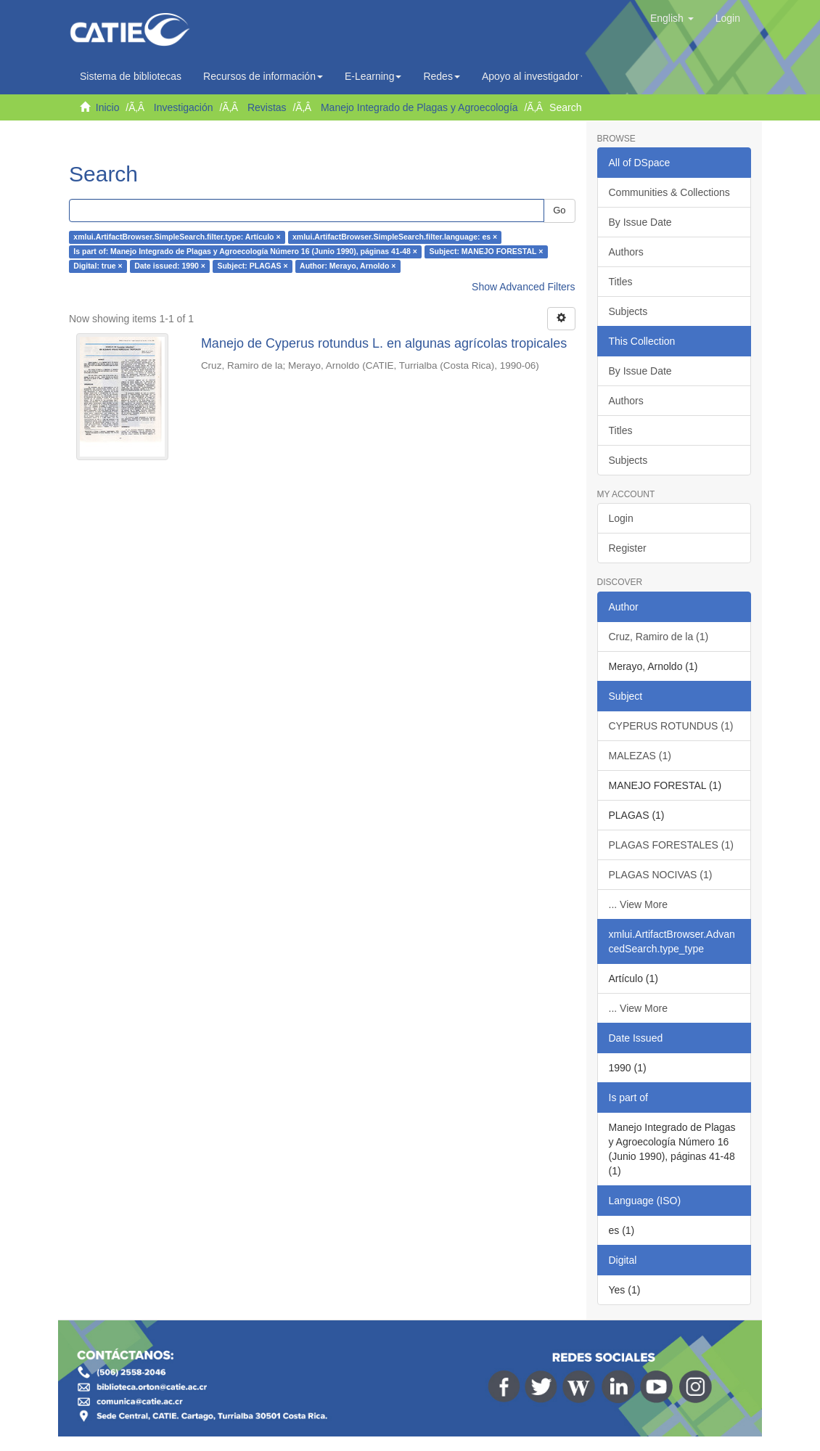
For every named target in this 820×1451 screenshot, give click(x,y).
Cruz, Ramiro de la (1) (659, 636)
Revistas (267, 107)
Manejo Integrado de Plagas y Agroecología (419, 107)
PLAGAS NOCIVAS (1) (661, 874)
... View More (638, 904)
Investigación (183, 107)
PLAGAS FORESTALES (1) (671, 845)
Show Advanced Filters (523, 287)
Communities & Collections (669, 192)
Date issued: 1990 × (169, 266)
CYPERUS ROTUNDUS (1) (671, 726)
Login (621, 518)
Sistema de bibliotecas (130, 76)
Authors (626, 252)
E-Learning (373, 76)
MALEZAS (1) (640, 755)
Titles (621, 281)
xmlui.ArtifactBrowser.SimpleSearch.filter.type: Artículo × (176, 237)
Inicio (108, 107)
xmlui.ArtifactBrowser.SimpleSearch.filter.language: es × (394, 237)
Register (628, 548)
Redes (441, 76)
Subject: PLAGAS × (252, 266)
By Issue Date (640, 222)
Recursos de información (263, 76)
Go (559, 210)
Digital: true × (97, 266)
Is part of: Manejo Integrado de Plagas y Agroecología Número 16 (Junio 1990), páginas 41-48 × (245, 252)
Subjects (628, 311)
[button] (672, 18)
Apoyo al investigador (534, 76)
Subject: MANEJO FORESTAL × (486, 252)
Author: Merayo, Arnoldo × (347, 266)
